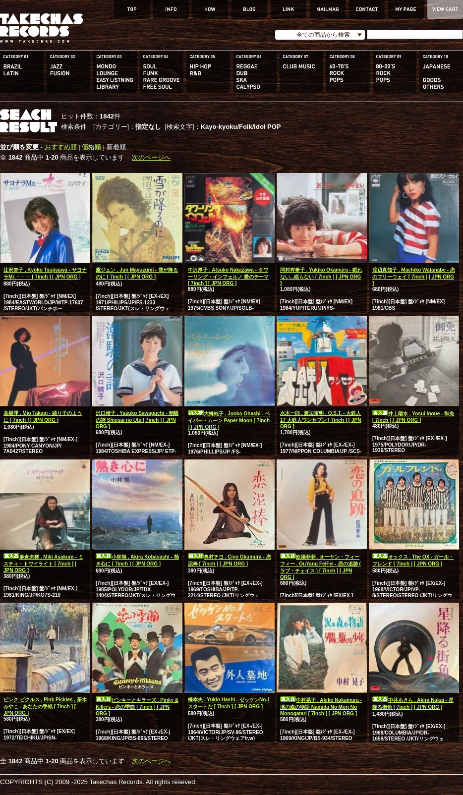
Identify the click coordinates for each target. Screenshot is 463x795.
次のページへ (151, 157)
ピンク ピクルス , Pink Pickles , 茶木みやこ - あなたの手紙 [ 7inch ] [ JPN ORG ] (45, 706)
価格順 (91, 147)
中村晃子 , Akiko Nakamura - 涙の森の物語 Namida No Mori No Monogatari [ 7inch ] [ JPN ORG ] (321, 706)
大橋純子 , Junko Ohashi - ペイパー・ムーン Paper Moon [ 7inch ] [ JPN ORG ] (229, 420)
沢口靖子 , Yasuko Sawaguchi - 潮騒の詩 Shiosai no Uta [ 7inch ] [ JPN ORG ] (137, 419)
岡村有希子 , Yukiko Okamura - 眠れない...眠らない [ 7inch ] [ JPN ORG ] (321, 276)
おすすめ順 (61, 147)
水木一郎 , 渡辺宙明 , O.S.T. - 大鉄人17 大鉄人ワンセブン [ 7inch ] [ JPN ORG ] (320, 419)
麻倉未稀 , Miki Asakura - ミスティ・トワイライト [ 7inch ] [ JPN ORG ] (43, 563)
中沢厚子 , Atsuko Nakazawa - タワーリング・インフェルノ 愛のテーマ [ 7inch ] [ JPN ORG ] (228, 276)
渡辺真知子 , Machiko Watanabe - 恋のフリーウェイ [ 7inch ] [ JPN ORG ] (413, 276)
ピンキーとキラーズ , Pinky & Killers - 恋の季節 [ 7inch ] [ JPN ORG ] (137, 706)
